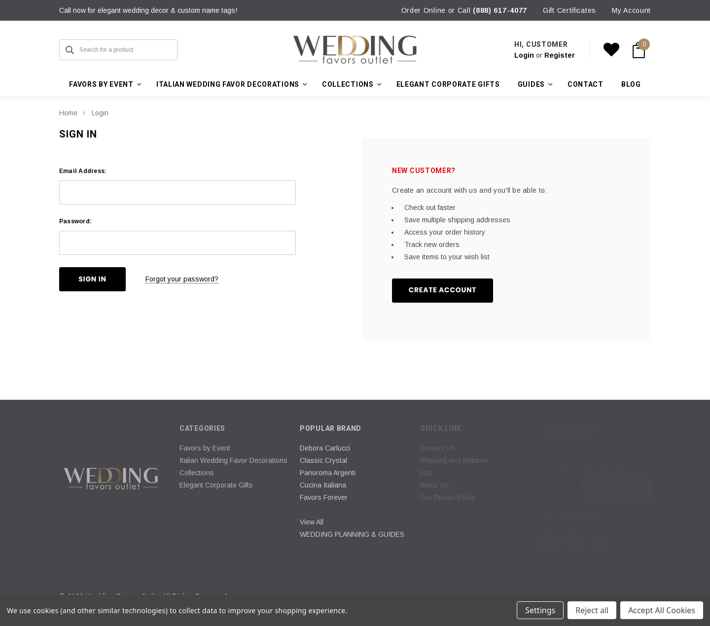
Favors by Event (204, 448)
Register (559, 55)
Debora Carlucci (325, 448)
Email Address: (82, 171)
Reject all (591, 610)
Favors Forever (324, 497)
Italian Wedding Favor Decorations (233, 460)
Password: (75, 221)
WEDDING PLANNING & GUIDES (352, 534)
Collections (196, 473)
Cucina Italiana (323, 485)
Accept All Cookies (661, 610)
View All (311, 522)
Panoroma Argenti (327, 473)
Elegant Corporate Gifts (448, 84)
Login (524, 55)
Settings (540, 610)
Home (68, 113)
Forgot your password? (181, 279)
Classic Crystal (323, 460)
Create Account (443, 290)
